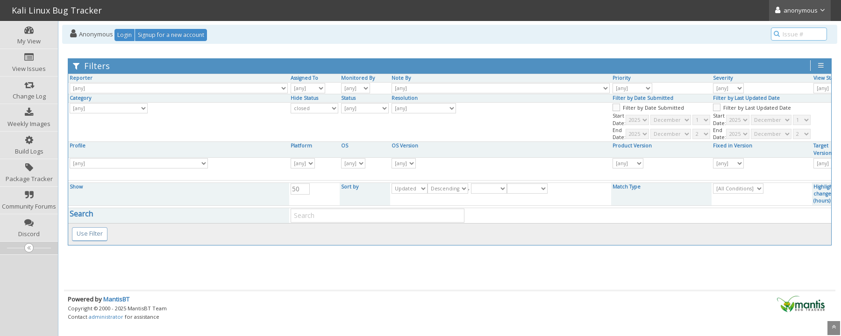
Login (124, 35)
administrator (106, 316)
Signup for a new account (171, 35)
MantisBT (116, 299)
